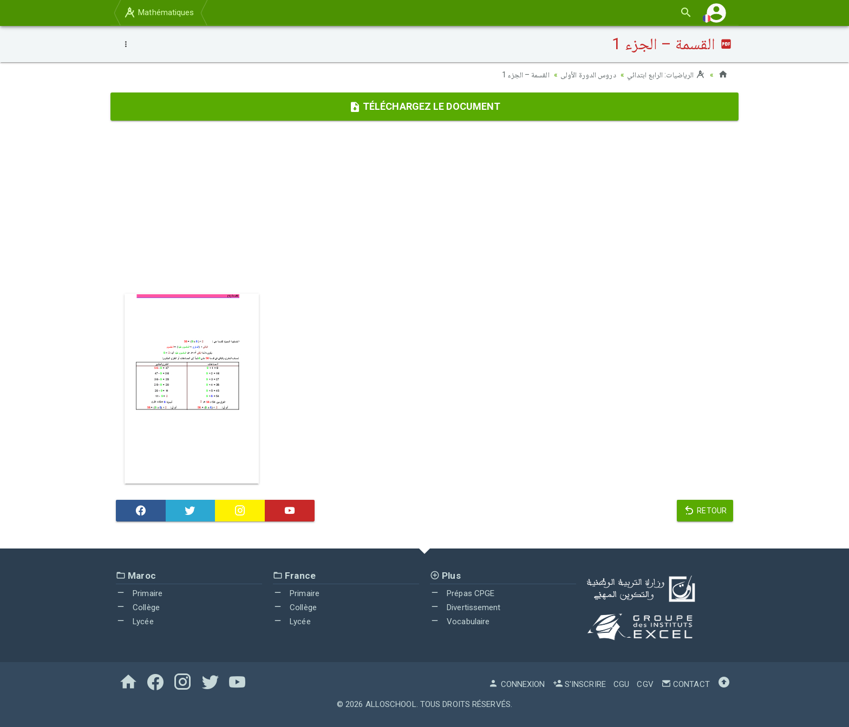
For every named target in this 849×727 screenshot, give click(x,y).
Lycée (135, 621)
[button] (716, 12)
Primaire (139, 593)
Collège (138, 607)
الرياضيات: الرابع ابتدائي (666, 74)
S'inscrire (579, 684)
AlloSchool (390, 704)
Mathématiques (158, 12)
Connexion (516, 684)
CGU (621, 684)
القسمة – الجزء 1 (526, 74)
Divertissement (465, 607)
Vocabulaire (459, 621)
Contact (685, 684)
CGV (645, 684)
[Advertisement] (424, 207)
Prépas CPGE (462, 593)
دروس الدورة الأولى (588, 74)
